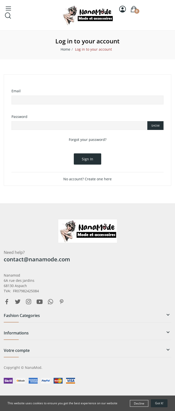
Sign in (87, 159)
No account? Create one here (87, 179)
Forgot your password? (87, 139)
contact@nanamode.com (37, 259)
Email (16, 91)
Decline (139, 403)
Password (19, 116)
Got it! (159, 403)
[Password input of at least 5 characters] (79, 125)
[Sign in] (122, 9)
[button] (87, 317)
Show (155, 125)
